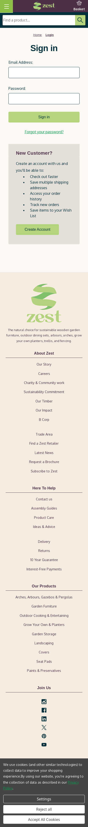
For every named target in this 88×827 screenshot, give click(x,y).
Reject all (44, 809)
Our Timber (44, 401)
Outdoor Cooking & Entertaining (44, 616)
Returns (44, 551)
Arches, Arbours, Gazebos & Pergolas (44, 597)
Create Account (37, 229)
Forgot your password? (44, 131)
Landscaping (44, 643)
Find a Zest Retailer (44, 443)
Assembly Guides (44, 508)
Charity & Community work (44, 383)
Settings (44, 799)
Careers (44, 374)
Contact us (44, 499)
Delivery (44, 542)
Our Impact (44, 410)
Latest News (44, 453)
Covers (44, 652)
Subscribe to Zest (44, 471)
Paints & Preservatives (44, 671)
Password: (17, 88)
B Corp (44, 420)
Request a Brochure (44, 462)
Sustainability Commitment (44, 392)
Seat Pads (44, 661)
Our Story (44, 364)
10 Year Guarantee (44, 560)
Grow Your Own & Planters (44, 625)
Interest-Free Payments (44, 569)
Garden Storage (44, 634)
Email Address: (20, 62)
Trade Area (44, 434)
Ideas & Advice (44, 527)
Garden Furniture (44, 606)
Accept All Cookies (44, 819)
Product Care (44, 518)
